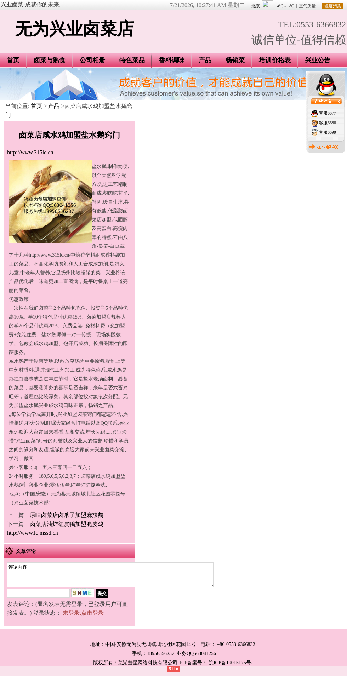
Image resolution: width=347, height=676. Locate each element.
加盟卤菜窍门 (82, 414)
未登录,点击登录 (83, 617)
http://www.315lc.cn (30, 152)
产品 (205, 60)
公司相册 (92, 60)
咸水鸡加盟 (46, 343)
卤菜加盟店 (98, 317)
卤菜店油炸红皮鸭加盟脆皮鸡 (66, 524)
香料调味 (171, 60)
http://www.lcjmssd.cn (32, 533)
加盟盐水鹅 (26, 405)
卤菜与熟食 (50, 60)
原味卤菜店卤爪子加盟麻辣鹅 (66, 515)
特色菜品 (132, 60)
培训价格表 (275, 60)
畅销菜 (235, 60)
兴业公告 (317, 60)
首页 (36, 106)
